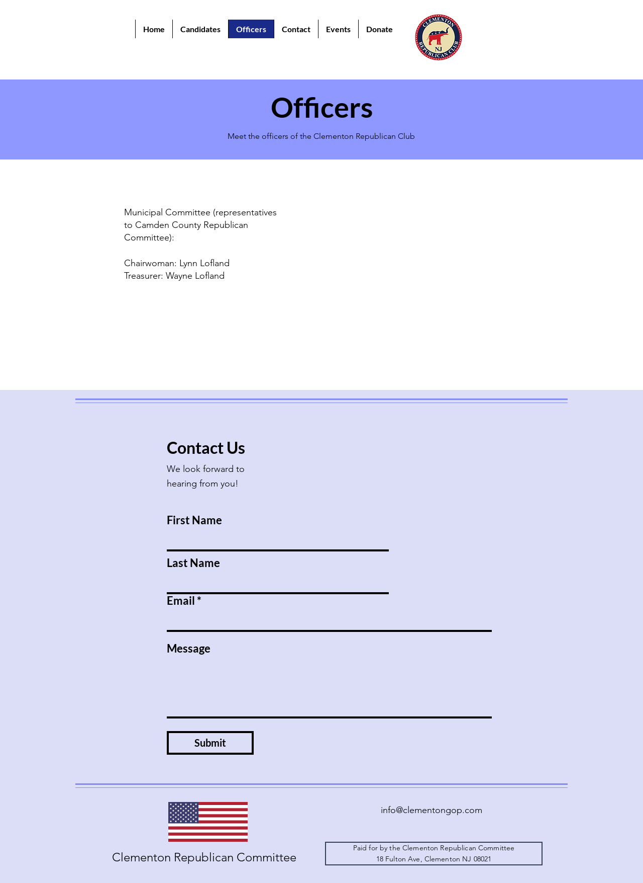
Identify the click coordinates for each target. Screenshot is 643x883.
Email (181, 600)
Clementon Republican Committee (204, 857)
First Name (194, 520)
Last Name (193, 563)
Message (188, 648)
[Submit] (210, 743)
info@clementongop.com (431, 810)
